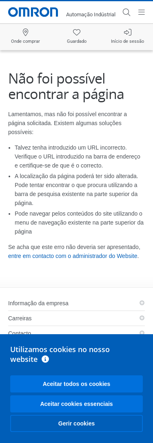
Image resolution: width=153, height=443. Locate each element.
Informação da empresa (38, 303)
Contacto (19, 333)
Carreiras (20, 318)
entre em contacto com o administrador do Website (72, 256)
